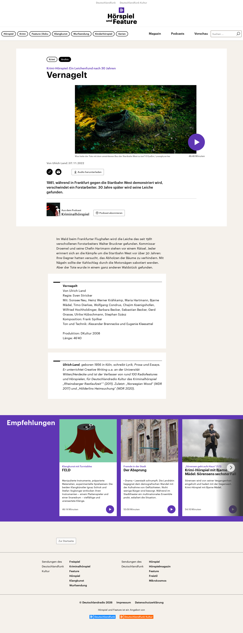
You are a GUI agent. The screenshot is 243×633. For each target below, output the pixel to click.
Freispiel (74, 561)
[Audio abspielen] (196, 142)
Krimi (23, 33)
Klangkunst (60, 33)
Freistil (153, 575)
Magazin (155, 33)
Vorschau (201, 33)
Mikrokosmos (157, 580)
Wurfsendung (81, 33)
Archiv (65, 59)
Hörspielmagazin (160, 566)
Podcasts (177, 33)
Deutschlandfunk (106, 2)
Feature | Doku (40, 33)
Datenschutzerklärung (149, 602)
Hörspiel (9, 33)
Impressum (123, 602)
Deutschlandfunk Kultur (133, 2)
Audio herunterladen (90, 172)
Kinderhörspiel (103, 33)
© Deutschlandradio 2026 (95, 602)
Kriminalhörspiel (79, 566)
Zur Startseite (66, 540)
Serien (122, 33)
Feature (74, 571)
